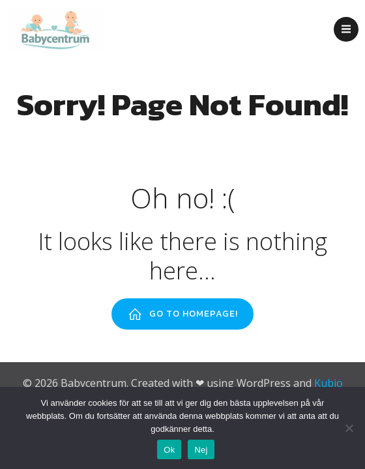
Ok (169, 450)
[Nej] (348, 427)
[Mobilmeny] (346, 29)
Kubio (328, 383)
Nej (200, 450)
